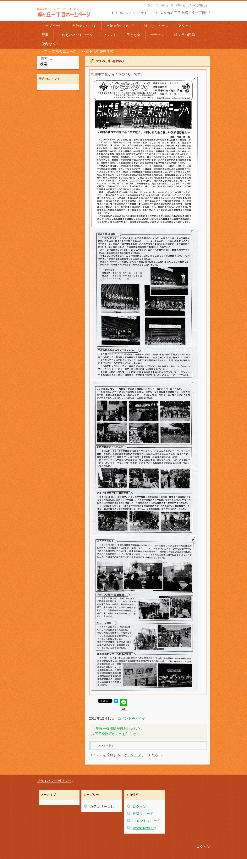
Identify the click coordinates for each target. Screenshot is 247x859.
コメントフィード (146, 821)
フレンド (110, 35)
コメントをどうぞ (131, 718)
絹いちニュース (156, 26)
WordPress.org (144, 828)
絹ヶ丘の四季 (184, 35)
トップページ (51, 26)
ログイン (134, 755)
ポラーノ (157, 35)
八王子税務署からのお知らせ (116, 734)
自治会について (84, 26)
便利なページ (51, 44)
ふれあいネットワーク (75, 35)
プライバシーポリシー (54, 781)
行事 (44, 35)
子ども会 (133, 35)
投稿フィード (143, 814)
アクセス (185, 26)
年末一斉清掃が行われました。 (117, 729)
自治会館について (120, 26)
